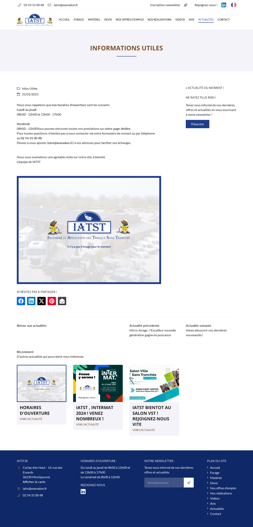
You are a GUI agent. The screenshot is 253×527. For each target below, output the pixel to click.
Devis (108, 19)
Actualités (206, 19)
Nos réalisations (159, 19)
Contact (224, 19)
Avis (191, 19)
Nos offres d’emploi (130, 19)
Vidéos (180, 19)
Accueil (64, 19)
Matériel (94, 19)
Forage (79, 19)
